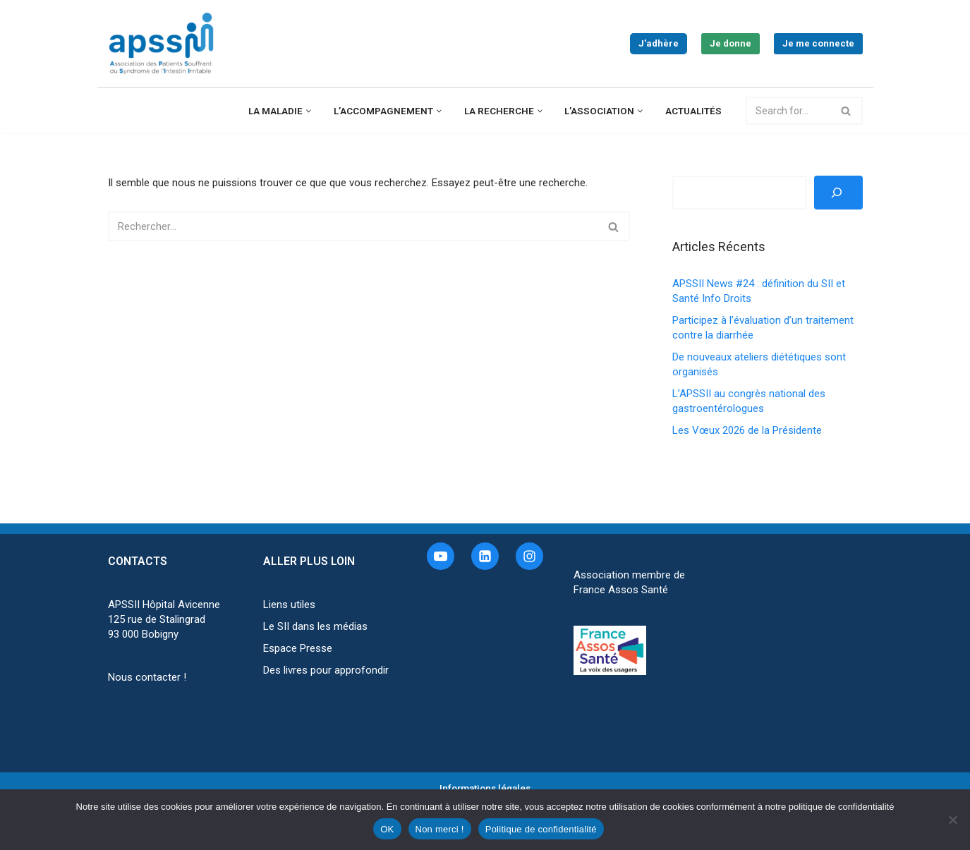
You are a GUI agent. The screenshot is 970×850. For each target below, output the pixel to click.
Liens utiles (289, 604)
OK (387, 829)
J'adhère (658, 43)
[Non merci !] (952, 820)
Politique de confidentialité (541, 829)
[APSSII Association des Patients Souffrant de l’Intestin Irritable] (164, 44)
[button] (308, 111)
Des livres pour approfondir (326, 670)
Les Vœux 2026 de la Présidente (747, 430)
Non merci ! (440, 829)
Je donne (730, 43)
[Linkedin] (485, 556)
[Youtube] (440, 556)
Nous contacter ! (147, 677)
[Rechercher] (788, 111)
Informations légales (485, 788)
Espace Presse (297, 648)
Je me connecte (818, 43)
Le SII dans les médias (315, 626)
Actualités (693, 110)
